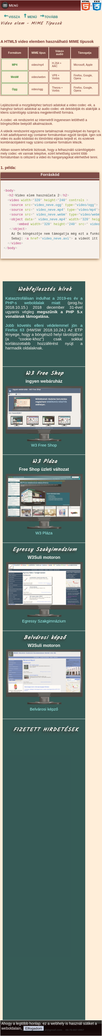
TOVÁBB (49, 17)
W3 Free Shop (44, 445)
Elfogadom (33, 1028)
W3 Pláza (43, 533)
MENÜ (30, 17)
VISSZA (10, 17)
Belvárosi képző (44, 709)
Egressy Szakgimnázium (44, 621)
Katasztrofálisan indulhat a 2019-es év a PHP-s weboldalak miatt (44, 300)
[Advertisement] (44, 877)
